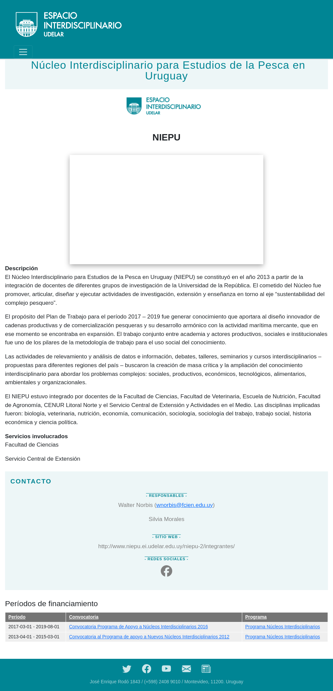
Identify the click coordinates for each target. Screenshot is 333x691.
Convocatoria (83, 617)
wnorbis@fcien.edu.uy (184, 505)
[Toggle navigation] (23, 52)
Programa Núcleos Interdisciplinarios (282, 626)
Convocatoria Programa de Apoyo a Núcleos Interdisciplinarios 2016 (138, 626)
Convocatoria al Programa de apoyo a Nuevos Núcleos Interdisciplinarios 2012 (149, 636)
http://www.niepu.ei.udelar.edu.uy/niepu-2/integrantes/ (166, 546)
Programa (256, 617)
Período (16, 617)
